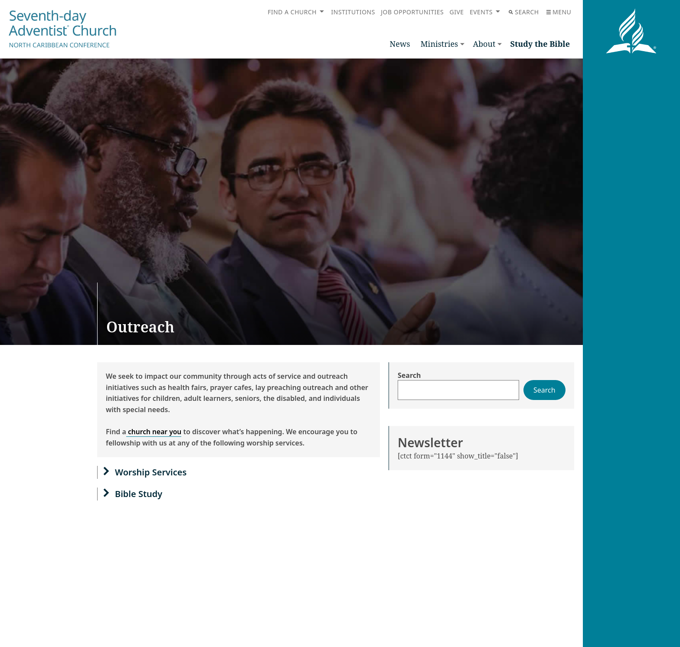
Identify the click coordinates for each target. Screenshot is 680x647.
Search (524, 12)
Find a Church (292, 12)
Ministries (439, 44)
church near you (154, 431)
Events (481, 12)
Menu (558, 12)
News (400, 44)
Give (456, 12)
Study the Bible (540, 44)
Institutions (353, 12)
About (484, 44)
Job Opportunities (412, 12)
